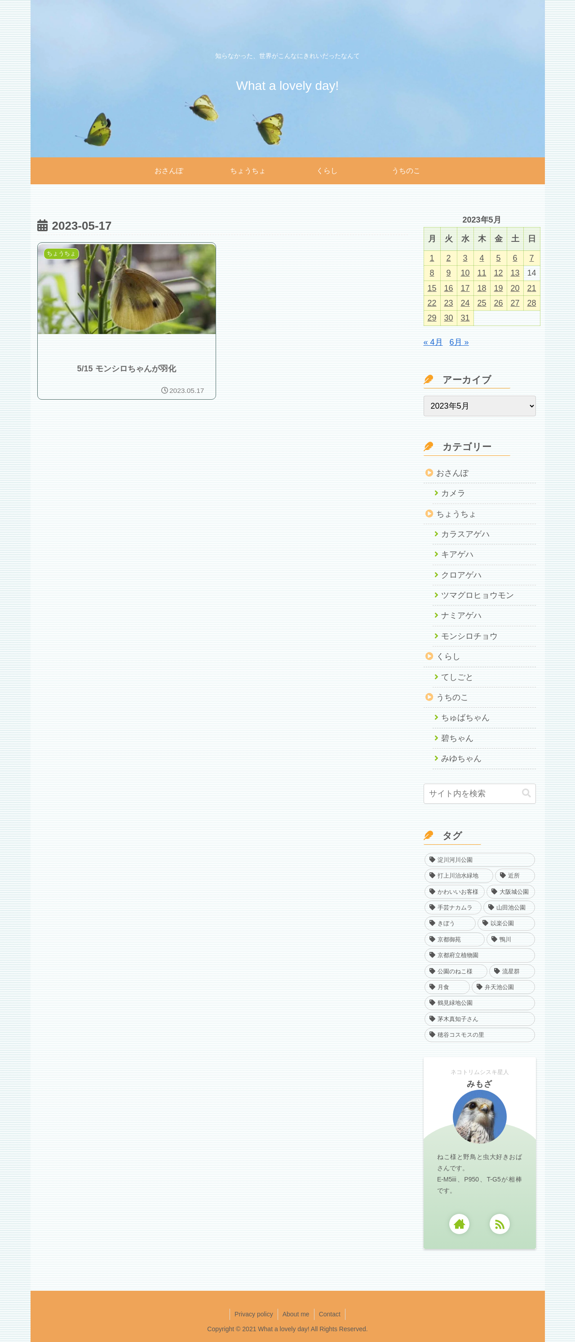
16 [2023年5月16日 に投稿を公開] (448, 288)
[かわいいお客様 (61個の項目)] (455, 892)
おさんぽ (452, 472)
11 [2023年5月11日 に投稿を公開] (481, 272)
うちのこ (452, 697)
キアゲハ (457, 554)
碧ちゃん (457, 738)
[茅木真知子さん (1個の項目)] (480, 1019)
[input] (480, 794)
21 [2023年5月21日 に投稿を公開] (531, 288)
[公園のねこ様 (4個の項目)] (456, 971)
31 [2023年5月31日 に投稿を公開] (464, 317)
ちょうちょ (456, 513)
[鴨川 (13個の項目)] (511, 939)
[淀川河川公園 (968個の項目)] (480, 860)
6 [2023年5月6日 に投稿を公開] (515, 258)
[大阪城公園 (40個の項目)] (511, 892)
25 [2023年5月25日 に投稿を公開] (481, 303)
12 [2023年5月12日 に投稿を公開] (498, 272)
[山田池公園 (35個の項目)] (509, 907)
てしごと (457, 677)
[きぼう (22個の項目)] (450, 923)
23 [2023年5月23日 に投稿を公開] (448, 303)
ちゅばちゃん (465, 717)
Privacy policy (253, 1314)
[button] (526, 793)
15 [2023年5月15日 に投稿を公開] (431, 288)
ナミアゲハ (461, 615)
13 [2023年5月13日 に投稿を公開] (514, 272)
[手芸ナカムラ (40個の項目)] (453, 907)
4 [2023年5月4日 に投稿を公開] (481, 258)
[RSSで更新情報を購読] (500, 1224)
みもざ (479, 1083)
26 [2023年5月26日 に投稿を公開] (498, 303)
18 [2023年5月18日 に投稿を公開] (481, 288)
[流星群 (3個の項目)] (512, 971)
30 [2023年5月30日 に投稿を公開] (448, 317)
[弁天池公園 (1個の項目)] (503, 987)
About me (296, 1314)
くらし (448, 656)
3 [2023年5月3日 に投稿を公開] (465, 258)
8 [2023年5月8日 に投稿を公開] (431, 272)
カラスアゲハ (465, 534)
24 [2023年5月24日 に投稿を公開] (464, 303)
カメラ (453, 493)
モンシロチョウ (469, 636)
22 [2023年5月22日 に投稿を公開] (431, 303)
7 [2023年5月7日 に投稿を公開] (531, 258)
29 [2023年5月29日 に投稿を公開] (431, 317)
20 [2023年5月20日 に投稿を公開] (514, 288)
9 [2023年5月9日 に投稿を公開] (448, 272)
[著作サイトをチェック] (459, 1224)
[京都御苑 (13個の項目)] (455, 939)
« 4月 (433, 342)
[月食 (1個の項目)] (447, 987)
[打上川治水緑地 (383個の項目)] (459, 876)
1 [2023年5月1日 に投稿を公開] (431, 258)
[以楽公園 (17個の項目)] (506, 923)
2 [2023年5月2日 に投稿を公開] (448, 258)
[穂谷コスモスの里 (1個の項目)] (480, 1035)
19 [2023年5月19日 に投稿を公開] (498, 288)
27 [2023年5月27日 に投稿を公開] (514, 303)
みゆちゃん (461, 758)
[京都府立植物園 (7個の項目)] (480, 955)
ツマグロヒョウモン (477, 595)
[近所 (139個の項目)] (515, 876)
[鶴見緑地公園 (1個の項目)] (480, 1003)
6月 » (459, 342)
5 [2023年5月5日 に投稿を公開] (498, 258)
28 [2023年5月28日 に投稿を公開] (531, 303)
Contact (330, 1314)
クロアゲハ (461, 575)
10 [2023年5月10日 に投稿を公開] (464, 272)
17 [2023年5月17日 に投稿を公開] (464, 288)
